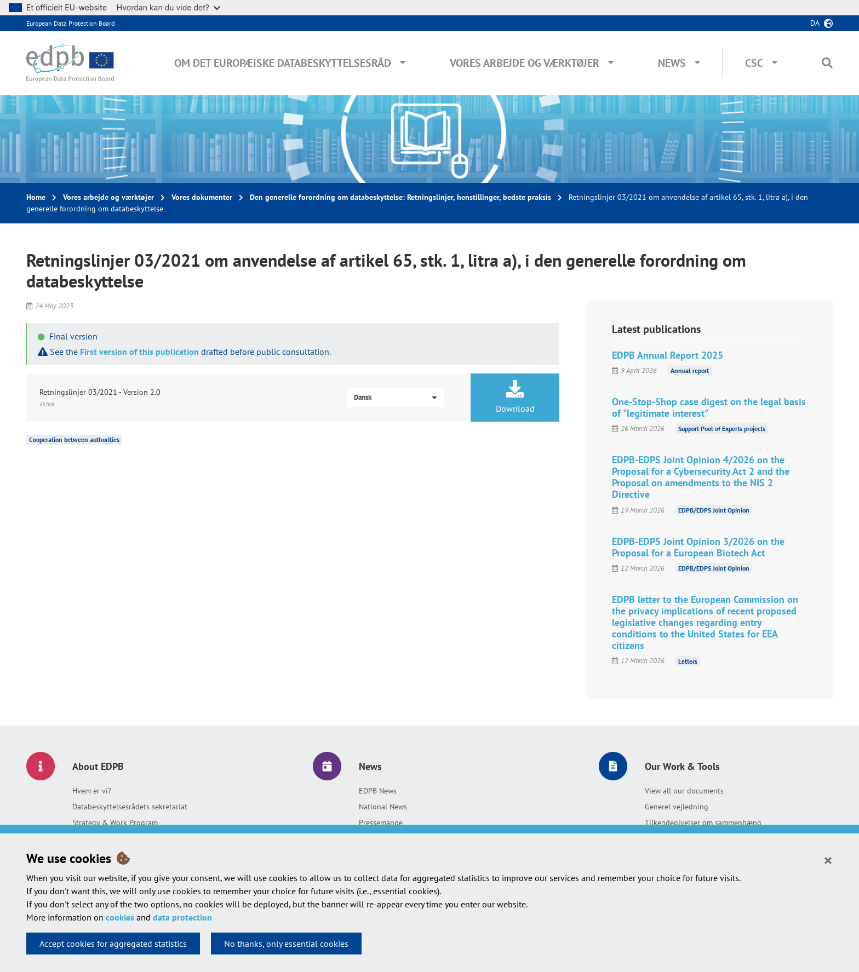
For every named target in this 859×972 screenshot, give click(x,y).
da (815, 23)
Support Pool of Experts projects (721, 428)
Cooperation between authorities (74, 439)
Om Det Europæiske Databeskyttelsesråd (282, 63)
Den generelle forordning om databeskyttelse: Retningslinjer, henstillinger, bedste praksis (400, 197)
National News (383, 807)
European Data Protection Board (70, 23)
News (672, 63)
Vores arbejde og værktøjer (524, 63)
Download (515, 397)
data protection (182, 917)
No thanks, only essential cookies (286, 943)
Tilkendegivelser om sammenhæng (703, 822)
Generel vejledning (676, 807)
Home (35, 197)
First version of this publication (139, 351)
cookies (120, 917)
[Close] (828, 860)
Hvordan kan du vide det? (168, 7)
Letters (687, 661)
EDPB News (378, 791)
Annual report (690, 370)
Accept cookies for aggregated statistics (113, 943)
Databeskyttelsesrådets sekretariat (129, 807)
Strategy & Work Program (115, 822)
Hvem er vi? (91, 791)
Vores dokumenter (201, 197)
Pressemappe (381, 822)
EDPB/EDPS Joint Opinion (713, 510)
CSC (754, 63)
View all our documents (684, 791)
